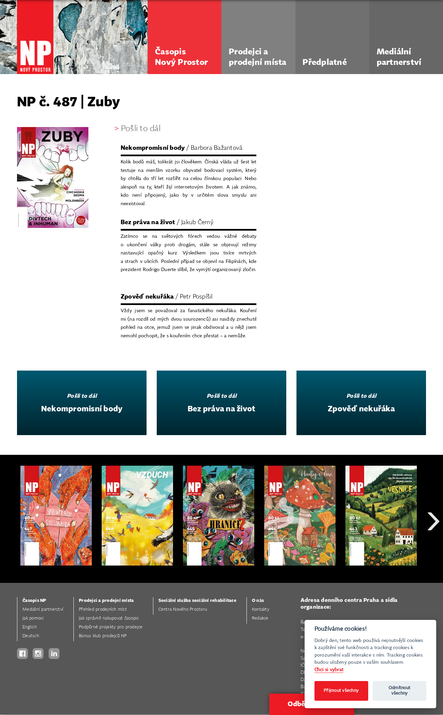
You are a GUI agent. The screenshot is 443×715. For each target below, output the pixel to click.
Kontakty (260, 609)
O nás (258, 600)
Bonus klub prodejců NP (103, 636)
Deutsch (30, 636)
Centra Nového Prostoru (182, 609)
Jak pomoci (33, 618)
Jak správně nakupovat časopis (109, 618)
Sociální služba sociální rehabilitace (197, 600)
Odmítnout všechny (399, 691)
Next (433, 545)
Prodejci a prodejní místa (106, 600)
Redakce (260, 618)
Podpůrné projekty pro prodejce (111, 627)
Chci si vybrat (329, 669)
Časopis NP (34, 600)
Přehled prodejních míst (103, 609)
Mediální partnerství (42, 609)
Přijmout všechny (341, 691)
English (29, 627)
